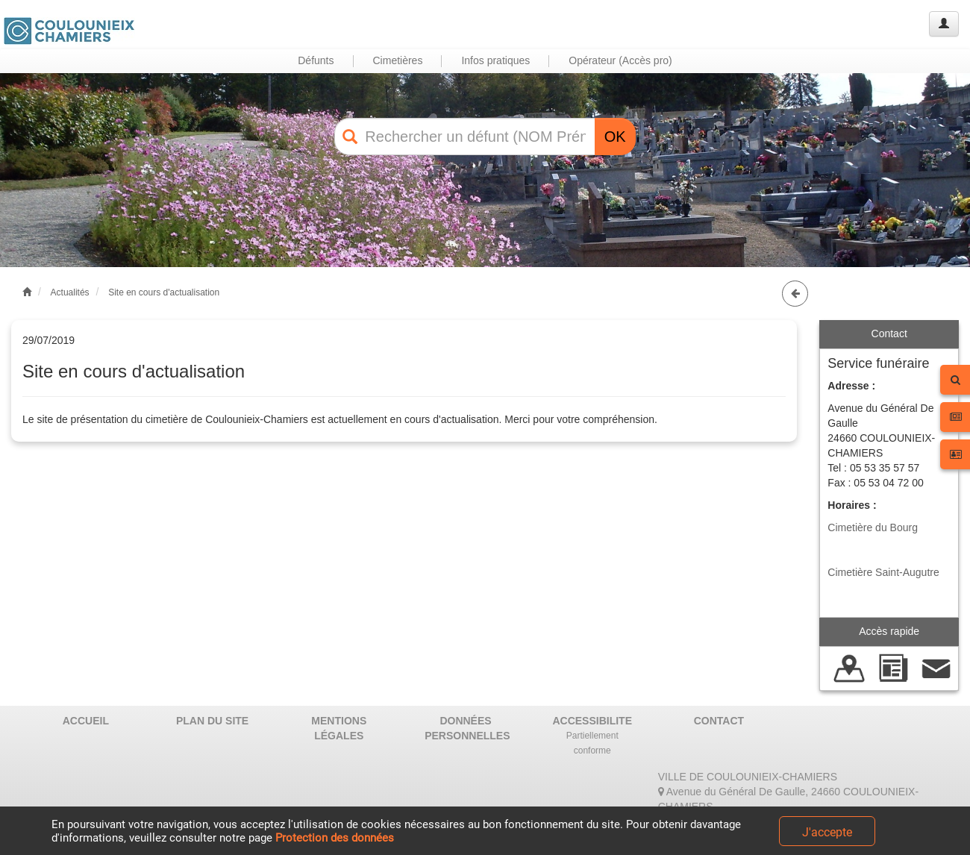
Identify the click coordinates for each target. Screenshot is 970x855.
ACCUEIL (86, 721)
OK (615, 136)
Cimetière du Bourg (872, 527)
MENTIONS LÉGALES (338, 728)
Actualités (70, 292)
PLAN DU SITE (212, 721)
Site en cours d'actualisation (163, 292)
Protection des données (334, 838)
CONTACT (719, 721)
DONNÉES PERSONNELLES (467, 728)
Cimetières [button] (398, 60)
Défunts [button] (316, 60)
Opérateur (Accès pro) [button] (620, 60)
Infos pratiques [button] (495, 60)
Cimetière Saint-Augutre (883, 572)
